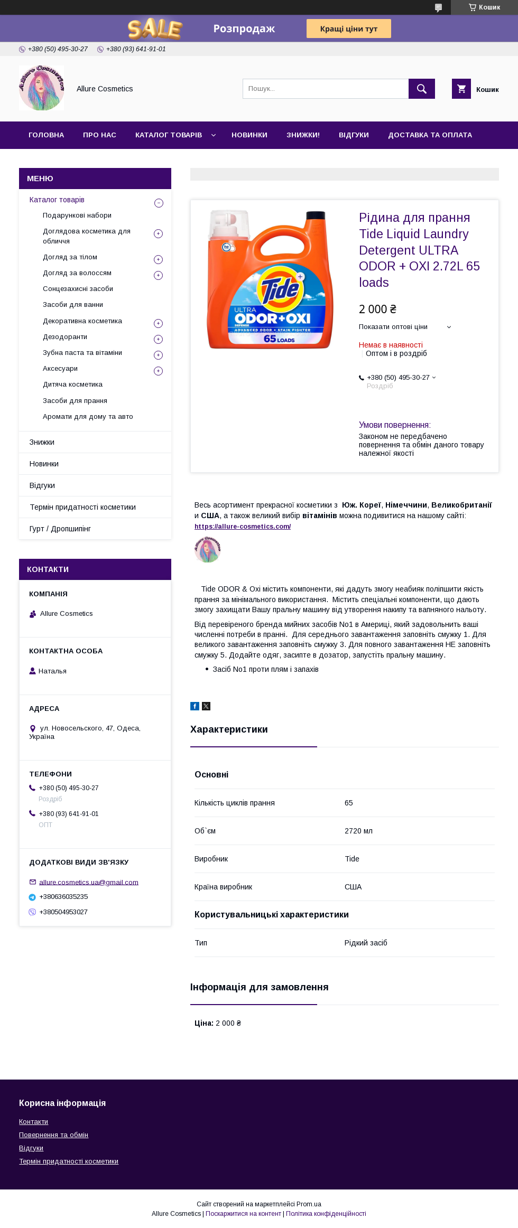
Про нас (99, 135)
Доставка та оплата (430, 135)
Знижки (42, 442)
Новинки (249, 135)
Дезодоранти (65, 337)
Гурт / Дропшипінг (60, 528)
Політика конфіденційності (326, 1213)
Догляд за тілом (70, 257)
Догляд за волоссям (77, 273)
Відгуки (354, 135)
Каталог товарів (168, 135)
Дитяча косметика (73, 384)
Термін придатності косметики (83, 507)
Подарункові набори (77, 215)
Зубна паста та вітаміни (82, 353)
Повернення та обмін (53, 1135)
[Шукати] (422, 89)
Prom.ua (309, 1204)
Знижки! (303, 135)
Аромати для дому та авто (88, 416)
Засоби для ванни (73, 304)
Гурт (96, 162)
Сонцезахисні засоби (78, 289)
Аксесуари (60, 368)
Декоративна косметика (82, 321)
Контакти (48, 162)
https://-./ (243, 526)
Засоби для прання (75, 401)
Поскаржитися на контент (243, 1213)
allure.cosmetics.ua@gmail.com (88, 882)
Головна (46, 135)
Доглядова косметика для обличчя (87, 236)
